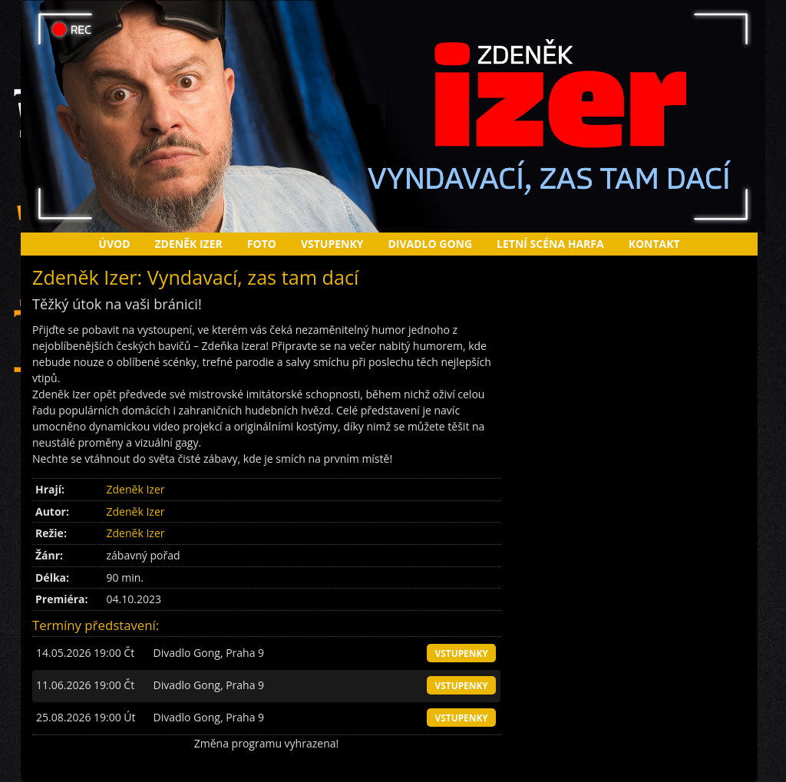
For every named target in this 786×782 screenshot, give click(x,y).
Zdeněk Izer (189, 243)
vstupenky (460, 653)
